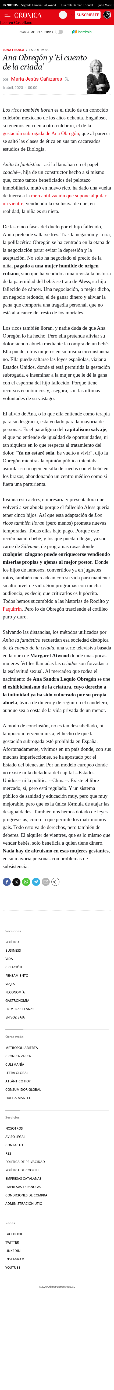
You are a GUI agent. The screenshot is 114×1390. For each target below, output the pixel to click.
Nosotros (14, 1128)
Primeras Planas (19, 1009)
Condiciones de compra (26, 1195)
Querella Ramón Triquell (77, 4)
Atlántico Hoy (18, 1081)
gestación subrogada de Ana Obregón (41, 133)
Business (13, 950)
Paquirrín (12, 609)
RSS (8, 1153)
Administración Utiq (23, 1203)
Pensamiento (16, 975)
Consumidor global (23, 1089)
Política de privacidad (25, 1162)
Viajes (10, 984)
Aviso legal (15, 1136)
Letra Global (16, 1073)
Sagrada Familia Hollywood (38, 4)
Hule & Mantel (18, 1098)
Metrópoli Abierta (21, 1047)
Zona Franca (13, 50)
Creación (13, 967)
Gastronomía (17, 1000)
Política (12, 942)
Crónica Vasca (18, 1056)
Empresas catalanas (23, 1178)
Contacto (14, 1145)
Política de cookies (22, 1170)
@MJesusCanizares (67, 79)
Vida (9, 959)
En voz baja (15, 1017)
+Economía (15, 992)
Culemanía (14, 1064)
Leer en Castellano (16, 22)
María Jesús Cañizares (37, 79)
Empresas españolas (23, 1187)
